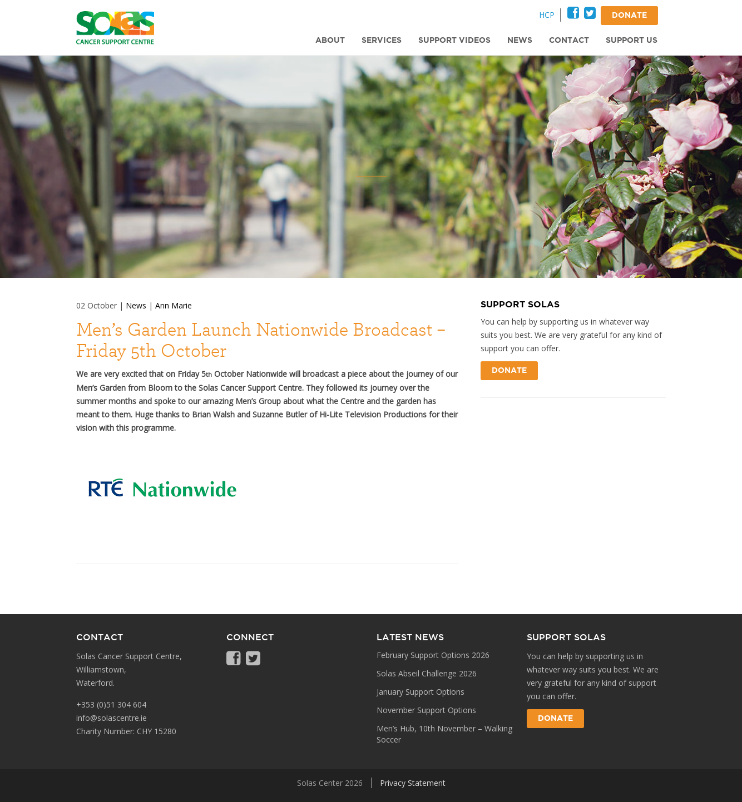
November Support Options (426, 710)
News (136, 305)
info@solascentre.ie (111, 718)
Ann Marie (173, 305)
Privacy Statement (413, 783)
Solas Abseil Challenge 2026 (427, 673)
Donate (509, 371)
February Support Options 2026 (433, 655)
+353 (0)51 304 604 (111, 704)
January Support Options (420, 691)
